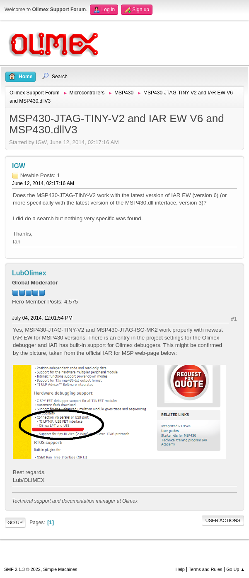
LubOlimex (29, 273)
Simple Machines (60, 569)
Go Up (15, 522)
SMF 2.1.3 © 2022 (22, 569)
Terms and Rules (205, 569)
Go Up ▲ (235, 569)
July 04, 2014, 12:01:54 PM (42, 318)
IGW (18, 165)
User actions (222, 520)
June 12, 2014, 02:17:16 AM (43, 183)
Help (180, 569)
